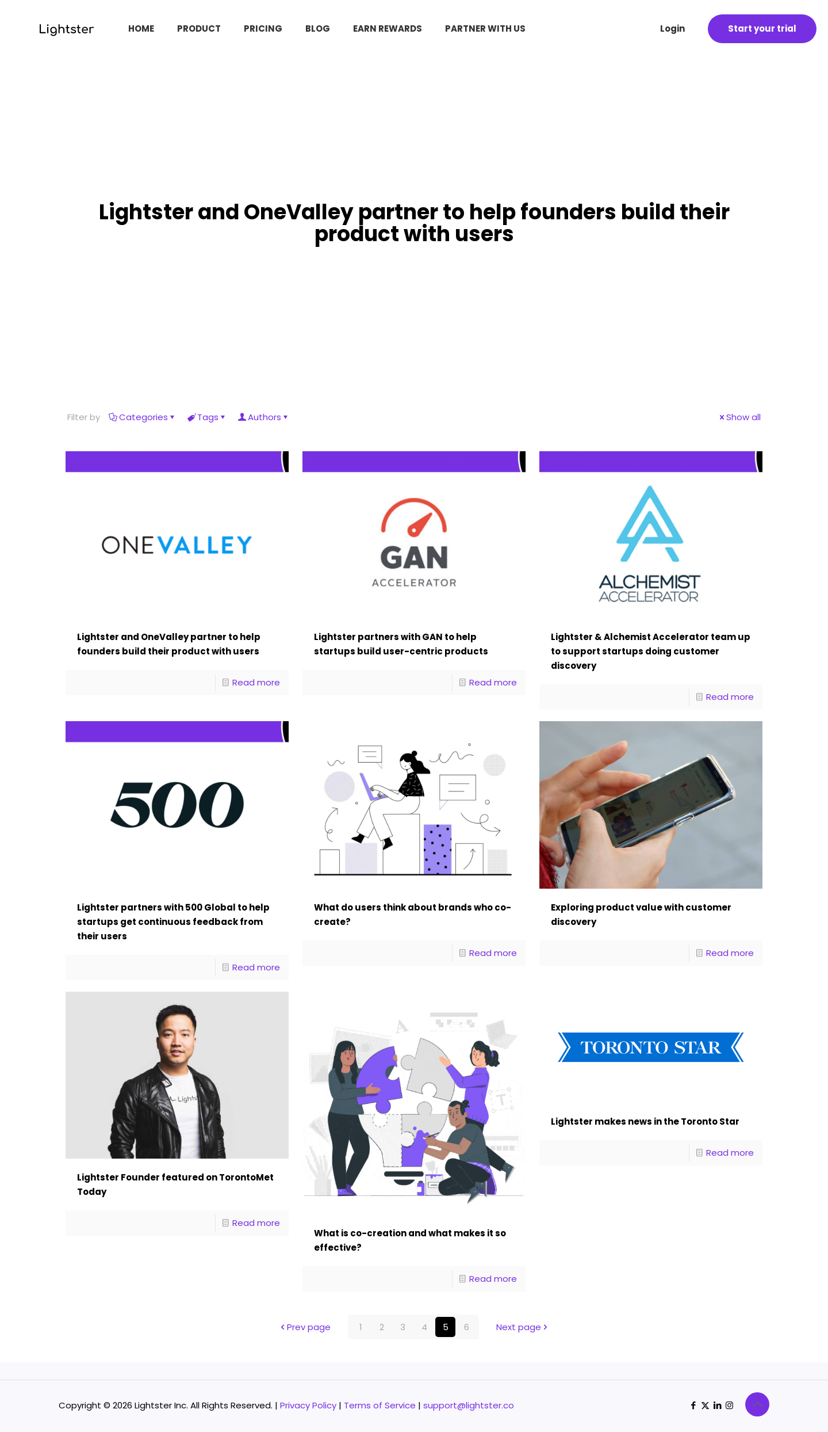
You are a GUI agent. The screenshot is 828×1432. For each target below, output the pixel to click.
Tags (207, 417)
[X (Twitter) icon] (705, 1405)
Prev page (304, 1327)
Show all (739, 417)
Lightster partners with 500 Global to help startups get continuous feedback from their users (173, 921)
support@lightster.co (468, 1405)
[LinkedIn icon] (717, 1405)
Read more (256, 682)
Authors (263, 417)
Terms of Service (380, 1405)
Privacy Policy (308, 1405)
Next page (523, 1327)
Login (672, 28)
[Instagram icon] (729, 1405)
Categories (143, 417)
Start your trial (762, 28)
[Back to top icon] (757, 1404)
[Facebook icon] (693, 1405)
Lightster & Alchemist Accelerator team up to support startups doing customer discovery (650, 651)
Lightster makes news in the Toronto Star (645, 1121)
